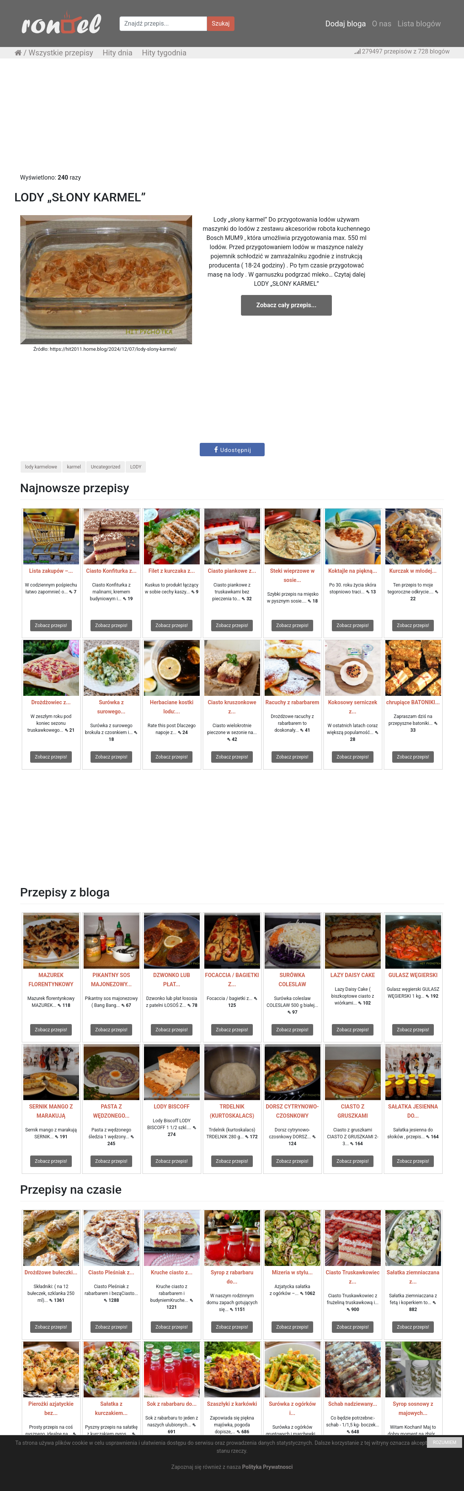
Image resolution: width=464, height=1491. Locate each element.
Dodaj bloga (345, 23)
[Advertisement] (232, 119)
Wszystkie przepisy (61, 52)
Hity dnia (118, 52)
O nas (381, 23)
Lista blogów (419, 23)
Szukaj (221, 23)
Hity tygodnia (164, 52)
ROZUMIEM (444, 1442)
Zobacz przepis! (51, 625)
